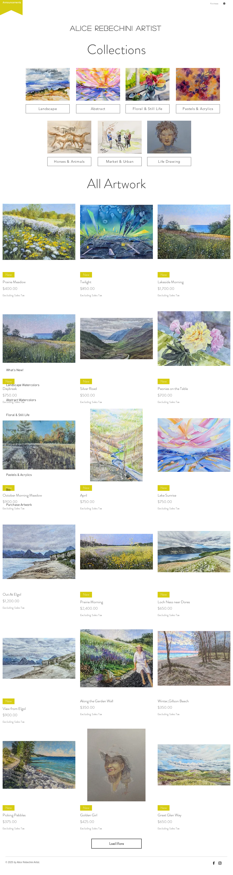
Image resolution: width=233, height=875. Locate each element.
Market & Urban (17, 445)
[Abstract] (98, 108)
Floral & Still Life (17, 415)
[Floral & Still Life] (148, 108)
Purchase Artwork (17, 505)
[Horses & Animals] (69, 161)
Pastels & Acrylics (17, 475)
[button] (11, 7)
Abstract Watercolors (17, 400)
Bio (8, 490)
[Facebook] (214, 863)
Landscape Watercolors (17, 385)
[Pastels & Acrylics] (198, 108)
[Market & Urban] (120, 161)
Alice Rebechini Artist (116, 28)
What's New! (15, 370)
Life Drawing (15, 460)
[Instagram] (220, 863)
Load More (116, 843)
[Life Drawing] (169, 161)
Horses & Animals (17, 430)
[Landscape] (48, 108)
